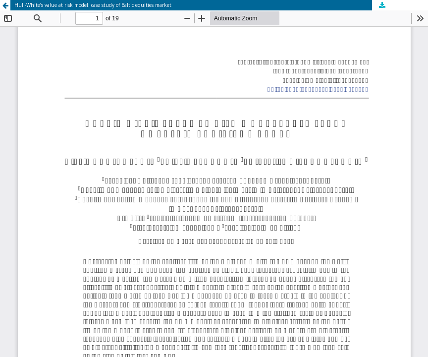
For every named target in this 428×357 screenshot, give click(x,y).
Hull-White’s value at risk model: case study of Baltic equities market (92, 4)
